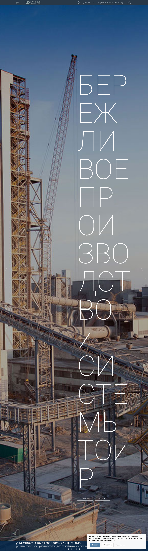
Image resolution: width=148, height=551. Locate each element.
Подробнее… (120, 545)
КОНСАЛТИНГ (85, 498)
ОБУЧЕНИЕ (102, 498)
